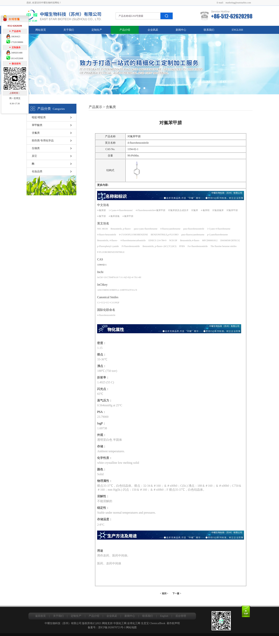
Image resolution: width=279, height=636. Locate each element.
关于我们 (68, 29)
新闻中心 (181, 29)
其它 (34, 156)
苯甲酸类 (37, 125)
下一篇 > (176, 593)
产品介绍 (125, 29)
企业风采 (153, 29)
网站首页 (40, 29)
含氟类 (36, 132)
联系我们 (209, 29)
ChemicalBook (157, 623)
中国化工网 (120, 623)
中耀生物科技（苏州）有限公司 (63, 623)
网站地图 (131, 627)
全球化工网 (133, 623)
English (237, 29)
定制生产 (96, 29)
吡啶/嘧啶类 (39, 117)
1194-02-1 (102, 264)
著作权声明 (173, 623)
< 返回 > (164, 593)
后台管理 (180, 616)
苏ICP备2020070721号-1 (112, 627)
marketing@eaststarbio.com (238, 2)
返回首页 (40, 616)
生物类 (36, 148)
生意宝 (145, 623)
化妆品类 (37, 171)
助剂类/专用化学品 (43, 140)
